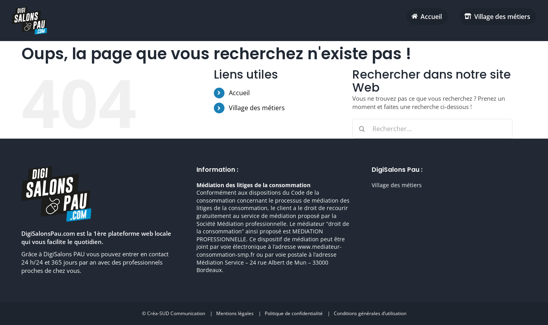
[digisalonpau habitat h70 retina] (29, 9)
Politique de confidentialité (294, 313)
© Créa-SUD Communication (173, 313)
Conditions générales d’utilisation (370, 313)
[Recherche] (362, 129)
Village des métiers (257, 107)
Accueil (239, 92)
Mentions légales (235, 313)
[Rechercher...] (432, 129)
